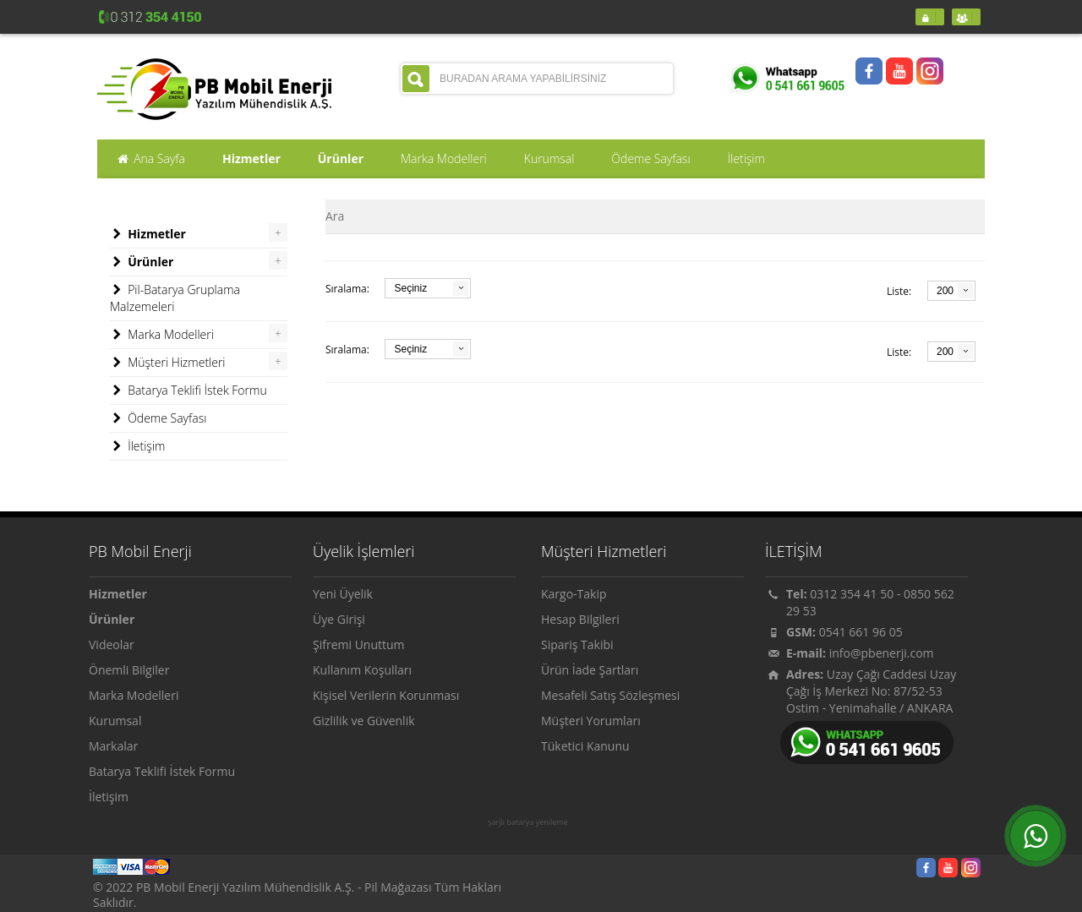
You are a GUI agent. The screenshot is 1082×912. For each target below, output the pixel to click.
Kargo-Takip (574, 594)
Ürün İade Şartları (589, 670)
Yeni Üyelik (343, 594)
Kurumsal (115, 721)
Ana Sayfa (150, 158)
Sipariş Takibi (577, 644)
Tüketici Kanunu (585, 746)
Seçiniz (410, 288)
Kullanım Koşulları (362, 670)
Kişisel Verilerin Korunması (386, 695)
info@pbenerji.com (881, 653)
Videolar (111, 644)
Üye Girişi (339, 619)
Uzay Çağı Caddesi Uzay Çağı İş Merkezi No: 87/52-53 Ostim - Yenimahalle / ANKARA (871, 691)
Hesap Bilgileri (580, 619)
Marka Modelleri (162, 334)
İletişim (137, 446)
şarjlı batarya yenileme (527, 822)
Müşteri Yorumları (591, 721)
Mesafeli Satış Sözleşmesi (610, 695)
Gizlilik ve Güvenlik (364, 721)
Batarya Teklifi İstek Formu (188, 390)
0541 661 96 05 (861, 632)
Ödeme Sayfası (158, 418)
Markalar (113, 746)
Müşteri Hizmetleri (168, 362)
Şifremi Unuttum (359, 644)
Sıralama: (347, 288)
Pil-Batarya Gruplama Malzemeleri (175, 297)
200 (945, 291)
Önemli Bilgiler (129, 670)
